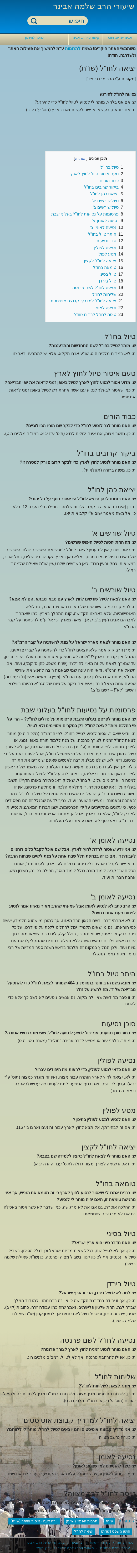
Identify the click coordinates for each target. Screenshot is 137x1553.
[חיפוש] (60, 21)
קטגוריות (126, 1521)
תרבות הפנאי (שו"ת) (82, 1521)
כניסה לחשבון (34, 37)
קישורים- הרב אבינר (85, 37)
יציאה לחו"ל (83, 1531)
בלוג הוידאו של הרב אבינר (45, 1542)
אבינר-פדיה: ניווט (119, 37)
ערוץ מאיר (44, 1548)
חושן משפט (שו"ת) (115, 1531)
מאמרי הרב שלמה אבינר (76, 1548)
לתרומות (72, 48)
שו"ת (109, 1521)
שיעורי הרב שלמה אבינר (93, 6)
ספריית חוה (125, 1542)
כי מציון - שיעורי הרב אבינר (90, 1542)
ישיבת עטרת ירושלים (115, 1548)
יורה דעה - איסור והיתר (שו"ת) (34, 1521)
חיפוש (34, 21)
